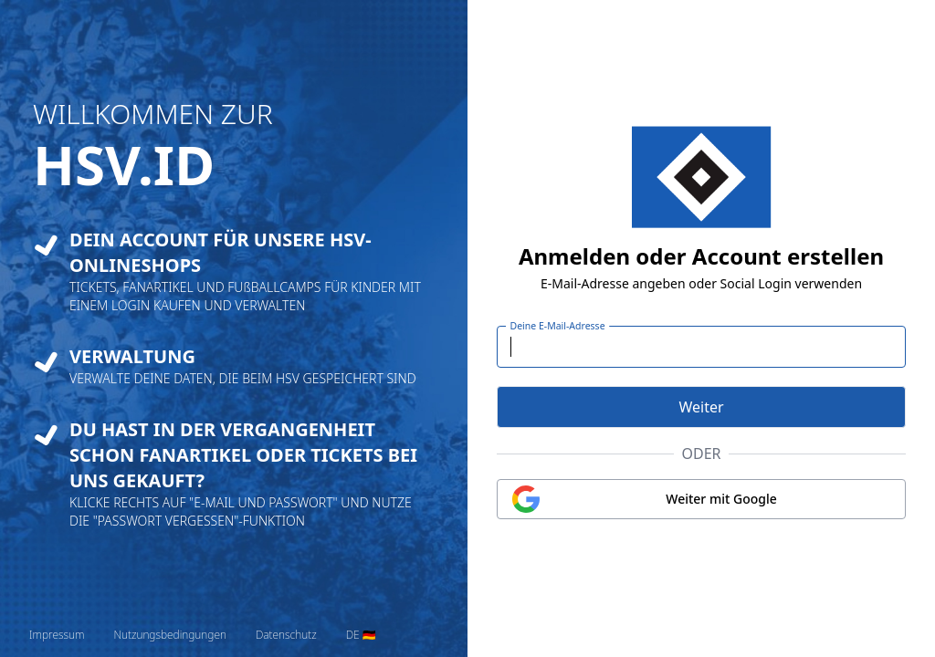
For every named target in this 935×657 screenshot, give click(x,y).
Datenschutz (286, 634)
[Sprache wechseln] (361, 635)
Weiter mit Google (721, 498)
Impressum (56, 634)
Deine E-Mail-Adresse (557, 325)
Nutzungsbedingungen (169, 634)
